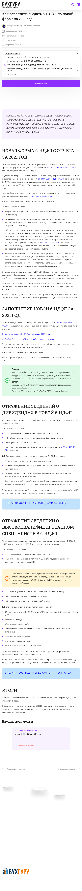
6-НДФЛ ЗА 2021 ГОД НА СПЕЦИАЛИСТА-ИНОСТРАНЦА (38, 672)
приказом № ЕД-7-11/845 (41, 196)
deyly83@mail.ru (12, 849)
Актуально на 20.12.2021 (14, 31)
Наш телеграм (41, 84)
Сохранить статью (11, 45)
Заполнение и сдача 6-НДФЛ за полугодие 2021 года (26, 334)
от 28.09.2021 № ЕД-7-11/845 (51, 179)
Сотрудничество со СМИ (52, 806)
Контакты (6, 814)
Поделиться (9, 40)
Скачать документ (24, 745)
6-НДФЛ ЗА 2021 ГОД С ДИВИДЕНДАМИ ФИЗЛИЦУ (35, 503)
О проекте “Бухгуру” (50, 801)
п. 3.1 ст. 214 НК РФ (50, 243)
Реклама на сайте (10, 821)
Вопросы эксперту (10, 801)
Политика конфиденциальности (15, 880)
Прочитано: (13, 36)
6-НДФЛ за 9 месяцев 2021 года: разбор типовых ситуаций (29, 339)
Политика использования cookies (56, 816)
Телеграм (6, 810)
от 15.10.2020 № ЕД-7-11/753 (60, 168)
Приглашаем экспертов (13, 806)
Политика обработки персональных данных (57, 811)
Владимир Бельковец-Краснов (27, 26)
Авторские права (10, 825)
